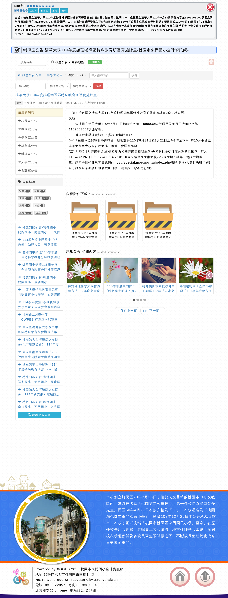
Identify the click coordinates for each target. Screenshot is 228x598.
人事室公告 (28, 162)
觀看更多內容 (39, 415)
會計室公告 (28, 170)
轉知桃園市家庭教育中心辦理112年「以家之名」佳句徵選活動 (158, 290)
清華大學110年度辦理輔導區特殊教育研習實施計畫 (56, 95)
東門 (54, 10)
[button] (134, 300)
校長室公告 (28, 121)
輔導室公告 (21, 10)
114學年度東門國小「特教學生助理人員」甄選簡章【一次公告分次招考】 (38, 244)
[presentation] (70, 275)
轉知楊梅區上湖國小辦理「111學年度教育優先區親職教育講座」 (196, 290)
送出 (98, 86)
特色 (36, 205)
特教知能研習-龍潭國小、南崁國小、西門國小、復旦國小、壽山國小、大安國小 (39, 406)
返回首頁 (180, 577)
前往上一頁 (127, 310)
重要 (22, 198)
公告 (19, 103)
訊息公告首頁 (30, 75)
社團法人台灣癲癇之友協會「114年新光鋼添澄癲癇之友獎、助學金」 (39, 394)
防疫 (38, 212)
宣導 (22, 212)
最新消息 (26, 112)
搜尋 (134, 75)
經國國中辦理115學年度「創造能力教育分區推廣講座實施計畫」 (39, 269)
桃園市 (33, 10)
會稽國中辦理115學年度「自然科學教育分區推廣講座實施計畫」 (39, 257)
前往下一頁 (153, 310)
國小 (64, 10)
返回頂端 (205, 577)
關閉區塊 (210, 7)
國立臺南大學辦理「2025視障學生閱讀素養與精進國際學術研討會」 (39, 357)
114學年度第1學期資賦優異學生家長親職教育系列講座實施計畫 (39, 307)
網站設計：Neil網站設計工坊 (22, 578)
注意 (22, 205)
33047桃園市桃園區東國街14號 (69, 574)
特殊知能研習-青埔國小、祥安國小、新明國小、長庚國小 (39, 381)
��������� (40, 6)
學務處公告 (28, 137)
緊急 (22, 191)
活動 (36, 191)
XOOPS (63, 569)
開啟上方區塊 (211, 62)
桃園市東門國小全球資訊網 (102, 569)
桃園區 (44, 10)
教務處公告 (28, 129)
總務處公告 (28, 145)
